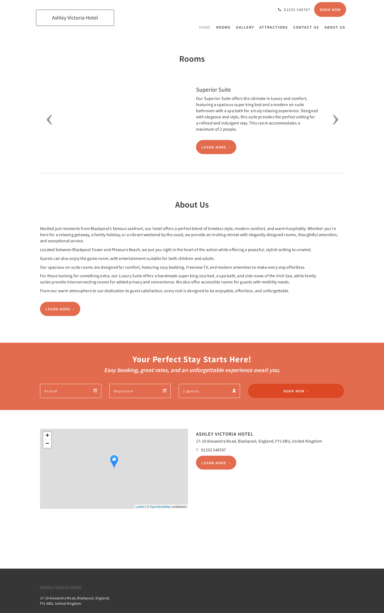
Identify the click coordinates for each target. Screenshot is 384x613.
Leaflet (140, 506)
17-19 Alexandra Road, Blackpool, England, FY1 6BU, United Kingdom (259, 441)
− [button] (47, 444)
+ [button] (47, 436)
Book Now (293, 391)
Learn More (214, 147)
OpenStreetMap (160, 506)
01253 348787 (213, 449)
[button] (47, 120)
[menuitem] (206, 27)
